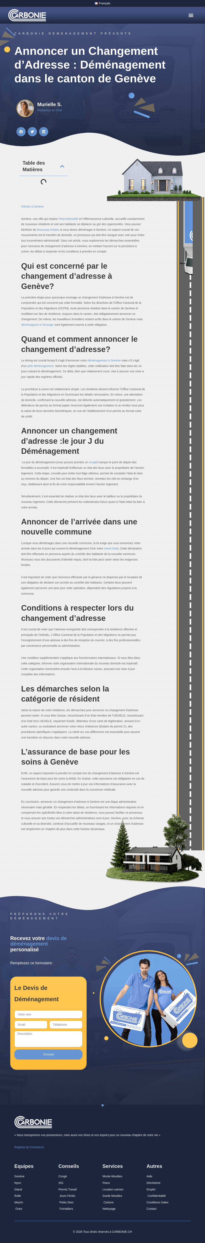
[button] (191, 15)
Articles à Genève (32, 206)
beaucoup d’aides (48, 229)
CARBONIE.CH (122, 1228)
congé (93, 462)
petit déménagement (40, 365)
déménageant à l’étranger (37, 324)
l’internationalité (68, 218)
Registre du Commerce (29, 1144)
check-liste (111, 548)
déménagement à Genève (104, 360)
